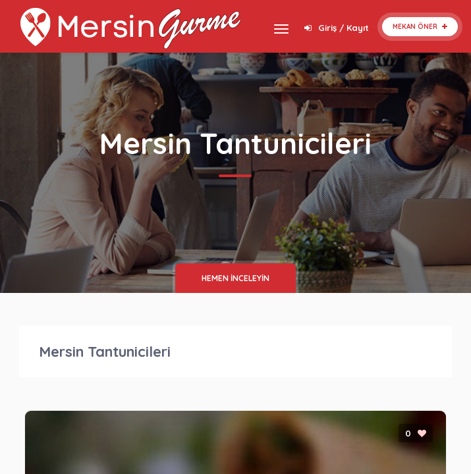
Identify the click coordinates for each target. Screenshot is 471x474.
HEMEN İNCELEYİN (235, 278)
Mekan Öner (420, 26)
